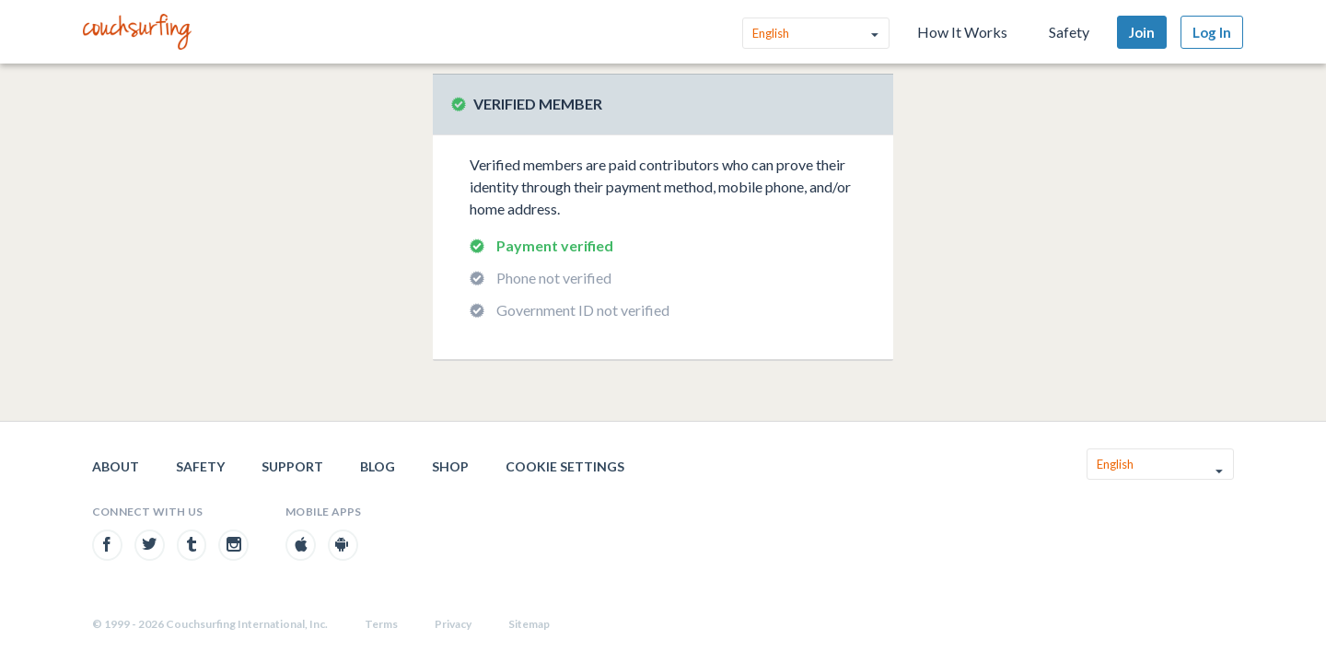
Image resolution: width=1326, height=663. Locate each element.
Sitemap (529, 624)
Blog (377, 466)
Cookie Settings (565, 466)
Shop (450, 466)
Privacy (453, 624)
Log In (1211, 32)
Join (1142, 32)
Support (292, 466)
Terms (381, 624)
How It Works (962, 32)
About (115, 466)
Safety (1069, 32)
